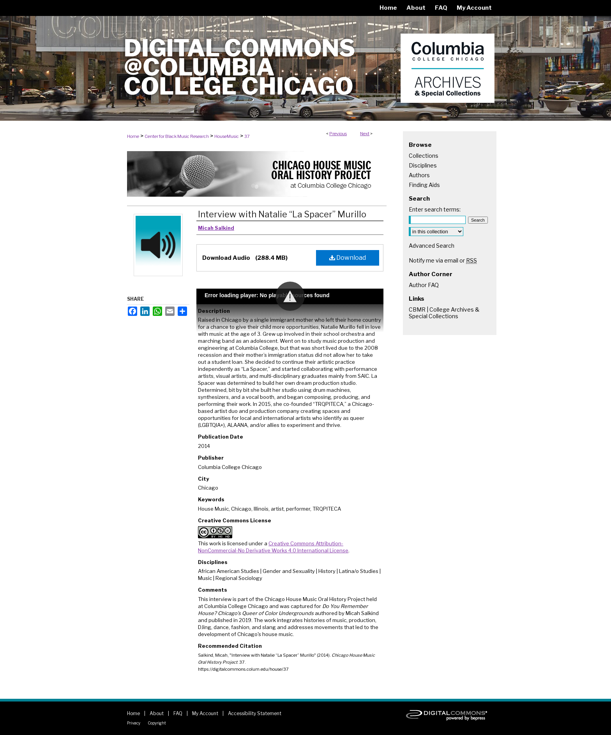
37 (247, 136)
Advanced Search (431, 245)
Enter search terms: (435, 209)
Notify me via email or (443, 260)
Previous (338, 133)
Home (133, 136)
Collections (423, 155)
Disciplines (423, 165)
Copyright (157, 723)
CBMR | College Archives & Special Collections (444, 312)
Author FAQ (424, 285)
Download (347, 257)
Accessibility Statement (254, 713)
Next (364, 133)
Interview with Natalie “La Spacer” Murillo (282, 214)
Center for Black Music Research (177, 136)
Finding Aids (424, 185)
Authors (419, 175)
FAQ (177, 713)
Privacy (133, 723)
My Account (205, 713)
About (157, 713)
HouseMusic (226, 136)
